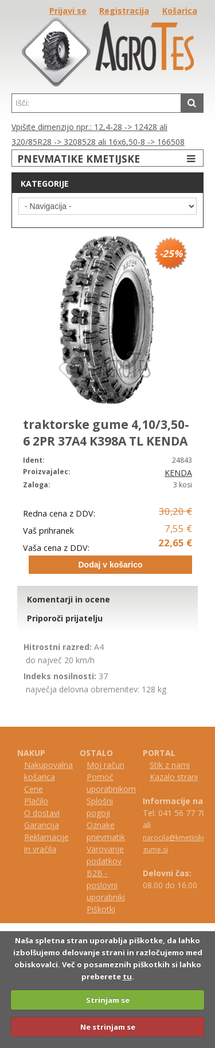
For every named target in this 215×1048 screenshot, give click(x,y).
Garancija (41, 825)
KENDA (178, 472)
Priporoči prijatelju (65, 618)
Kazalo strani (174, 776)
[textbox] (96, 103)
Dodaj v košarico (110, 564)
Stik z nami (170, 764)
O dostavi (42, 812)
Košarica (179, 10)
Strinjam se (108, 1000)
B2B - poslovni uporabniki (106, 885)
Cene (33, 788)
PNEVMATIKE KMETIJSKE (107, 158)
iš (94, 909)
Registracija (124, 10)
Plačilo (36, 800)
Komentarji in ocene (68, 599)
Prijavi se (68, 10)
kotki (106, 909)
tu (127, 976)
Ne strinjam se (107, 1027)
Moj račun (105, 764)
